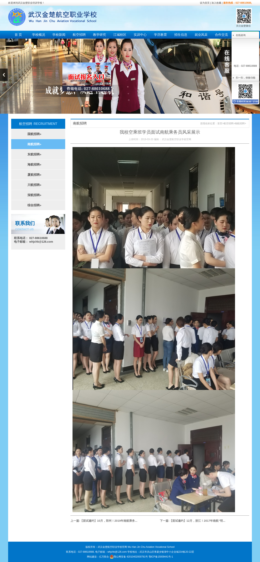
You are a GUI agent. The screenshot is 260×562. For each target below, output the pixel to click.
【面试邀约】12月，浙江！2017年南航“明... (197, 520)
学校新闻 (58, 34)
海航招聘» (34, 164)
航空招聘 (79, 34)
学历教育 (160, 34)
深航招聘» (34, 195)
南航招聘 (240, 123)
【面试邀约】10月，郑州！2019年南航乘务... (108, 520)
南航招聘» (34, 144)
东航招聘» (34, 154)
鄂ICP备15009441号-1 (161, 556)
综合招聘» (34, 205)
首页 (219, 123)
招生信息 (180, 34)
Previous (4, 75)
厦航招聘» (34, 174)
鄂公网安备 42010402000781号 (129, 557)
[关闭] (106, 62)
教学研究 (99, 34)
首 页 (18, 34)
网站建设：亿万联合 (98, 556)
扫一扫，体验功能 (245, 77)
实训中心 (140, 34)
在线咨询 (241, 35)
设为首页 (205, 2)
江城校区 (119, 34)
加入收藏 (216, 2)
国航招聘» (34, 134)
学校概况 (38, 34)
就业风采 (201, 34)
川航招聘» (34, 185)
